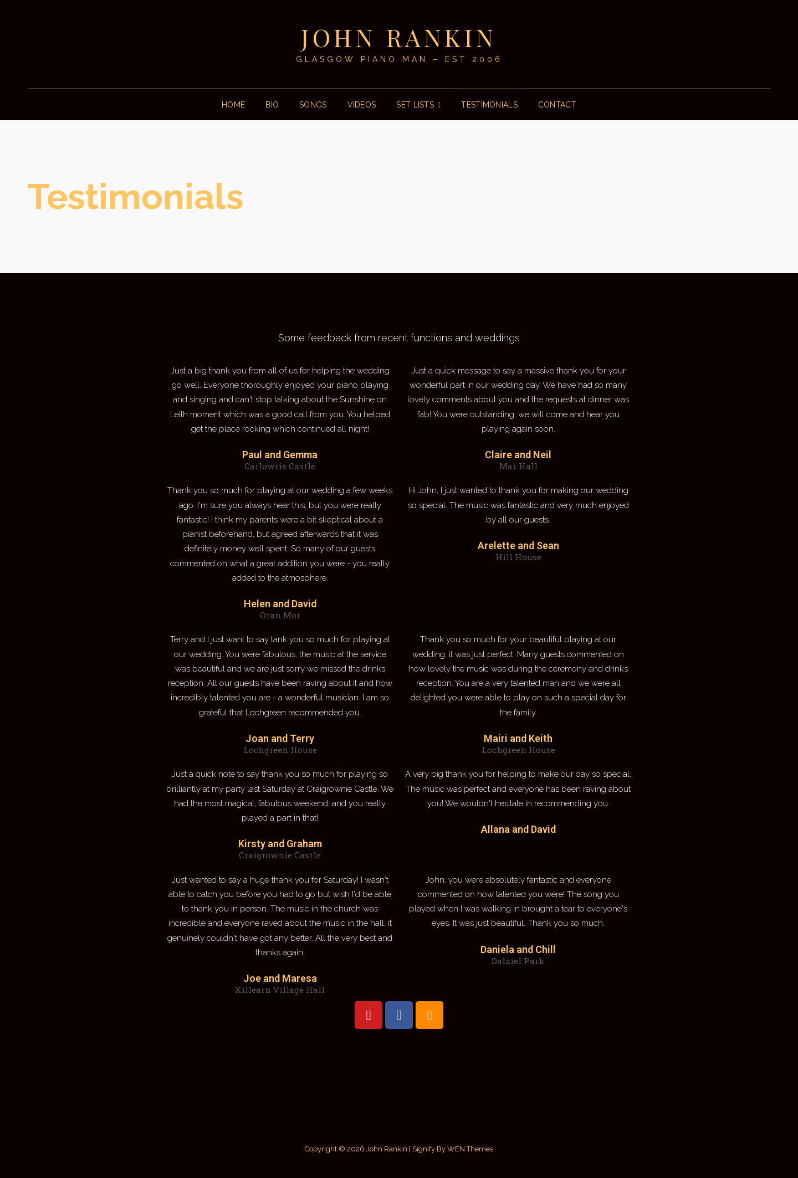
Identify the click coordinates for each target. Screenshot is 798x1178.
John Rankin (399, 37)
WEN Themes (470, 1149)
